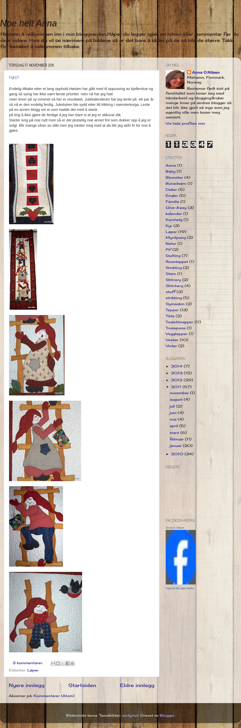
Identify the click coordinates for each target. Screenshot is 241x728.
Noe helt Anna (28, 23)
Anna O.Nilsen (206, 72)
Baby (170, 171)
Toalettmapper (179, 322)
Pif (168, 250)
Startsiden (82, 685)
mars (175, 433)
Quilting (173, 256)
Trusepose (176, 328)
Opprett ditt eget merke (180, 588)
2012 (177, 380)
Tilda (170, 316)
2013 (177, 373)
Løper (33, 670)
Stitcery (173, 280)
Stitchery (174, 286)
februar (177, 439)
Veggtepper (177, 334)
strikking (174, 298)
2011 (177, 387)
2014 (177, 366)
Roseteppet (177, 262)
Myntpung (176, 238)
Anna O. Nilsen (175, 527)
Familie (172, 202)
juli (173, 406)
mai (174, 419)
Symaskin (175, 304)
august (177, 399)
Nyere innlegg (26, 685)
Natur (171, 244)
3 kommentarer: (28, 663)
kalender (174, 214)
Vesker (172, 340)
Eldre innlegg (137, 685)
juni (174, 413)
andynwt (130, 715)
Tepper (172, 310)
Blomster (174, 177)
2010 (178, 454)
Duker (171, 190)
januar (176, 446)
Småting (174, 268)
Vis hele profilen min (185, 123)
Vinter (171, 346)
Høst (14, 77)
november (180, 393)
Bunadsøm (176, 183)
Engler (172, 196)
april (174, 426)
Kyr (169, 226)
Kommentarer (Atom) (54, 696)
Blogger (167, 715)
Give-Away (176, 208)
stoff (170, 292)
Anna (171, 165)
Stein (171, 274)
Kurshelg (174, 220)
